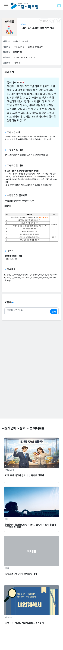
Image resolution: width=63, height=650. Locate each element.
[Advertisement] (31, 387)
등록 (54, 311)
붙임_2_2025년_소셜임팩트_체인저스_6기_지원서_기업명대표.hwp (30, 278)
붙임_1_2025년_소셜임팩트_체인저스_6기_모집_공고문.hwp (30, 274)
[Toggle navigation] (6, 6)
